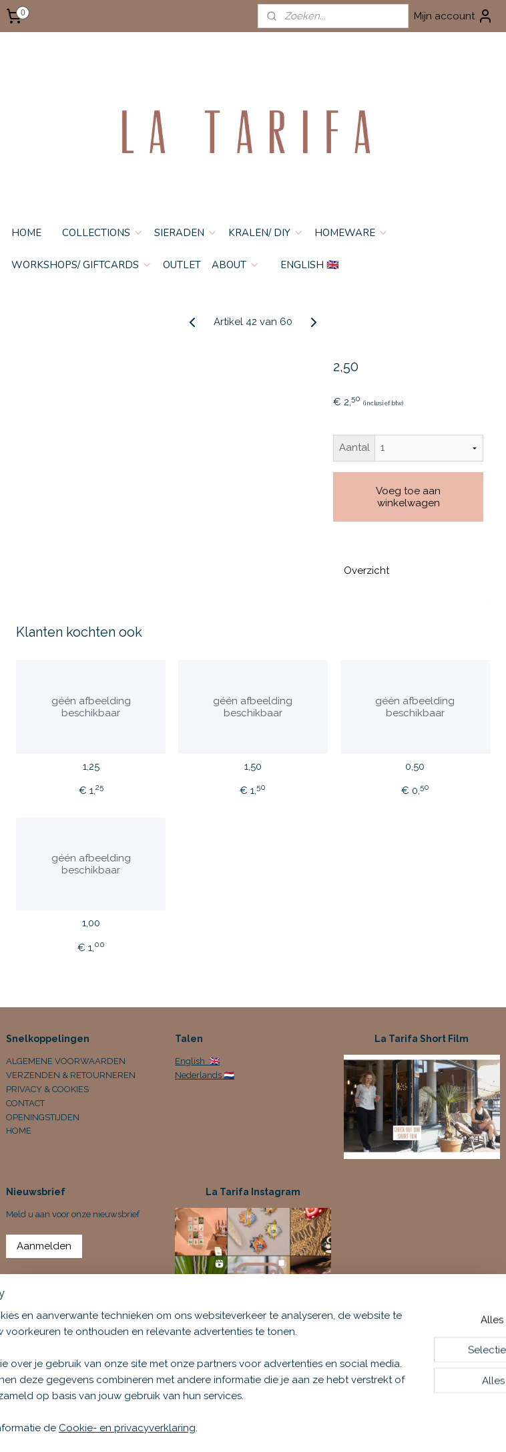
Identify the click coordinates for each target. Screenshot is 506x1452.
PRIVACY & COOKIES (47, 1089)
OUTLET (182, 265)
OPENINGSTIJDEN (42, 1117)
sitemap (324, 1427)
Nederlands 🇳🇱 (204, 1075)
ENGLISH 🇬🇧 (309, 265)
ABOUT (236, 265)
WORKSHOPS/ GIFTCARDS (81, 265)
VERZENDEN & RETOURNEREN (71, 1075)
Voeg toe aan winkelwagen (408, 496)
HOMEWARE (351, 232)
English (191, 1061)
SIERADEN (186, 232)
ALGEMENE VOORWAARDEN (65, 1061)
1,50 (253, 766)
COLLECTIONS (103, 232)
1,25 (91, 766)
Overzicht (366, 570)
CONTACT (25, 1103)
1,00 (91, 923)
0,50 (415, 766)
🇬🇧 (213, 1061)
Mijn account (453, 16)
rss (349, 1427)
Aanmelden (44, 1246)
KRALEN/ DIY (266, 232)
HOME (26, 232)
